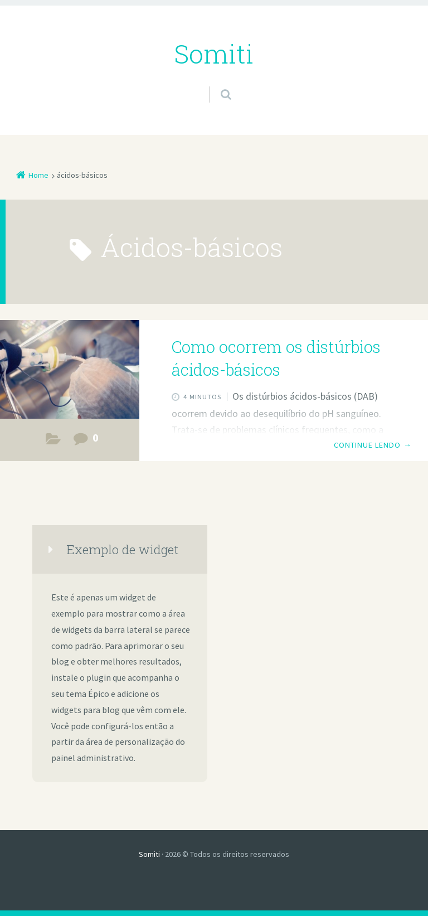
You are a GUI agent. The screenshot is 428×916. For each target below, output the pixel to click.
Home (38, 175)
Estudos (53, 442)
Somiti (149, 854)
